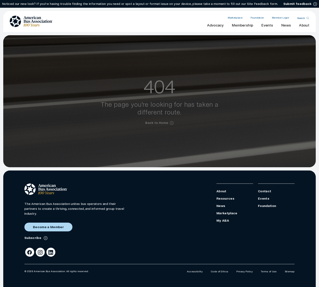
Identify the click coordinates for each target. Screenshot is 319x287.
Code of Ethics (219, 271)
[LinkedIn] (50, 252)
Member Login (280, 17)
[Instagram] (40, 252)
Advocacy (215, 25)
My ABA (222, 220)
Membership (242, 25)
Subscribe (33, 238)
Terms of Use (269, 271)
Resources (225, 198)
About (304, 25)
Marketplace (235, 17)
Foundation (257, 17)
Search (301, 18)
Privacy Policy (244, 271)
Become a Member (48, 227)
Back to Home (156, 122)
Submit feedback (297, 3)
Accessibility (195, 271)
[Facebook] (29, 252)
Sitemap (290, 271)
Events (267, 25)
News (286, 25)
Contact (264, 191)
